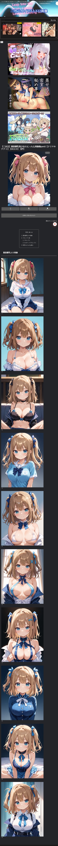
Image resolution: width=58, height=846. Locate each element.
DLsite (53, 20)
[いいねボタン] (55, 224)
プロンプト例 (26, 238)
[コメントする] (47, 209)
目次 (26, 232)
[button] (29, 209)
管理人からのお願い (28, 245)
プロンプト (27, 240)
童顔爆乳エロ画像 (27, 235)
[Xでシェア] (11, 209)
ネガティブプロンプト (30, 243)
